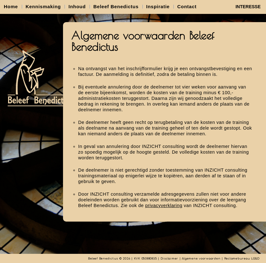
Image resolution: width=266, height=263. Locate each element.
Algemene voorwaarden (201, 258)
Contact (187, 6)
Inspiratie (158, 6)
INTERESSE (248, 6)
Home (11, 6)
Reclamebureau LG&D (242, 258)
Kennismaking (43, 6)
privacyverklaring (163, 205)
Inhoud (77, 6)
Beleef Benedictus (116, 6)
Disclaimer (170, 258)
